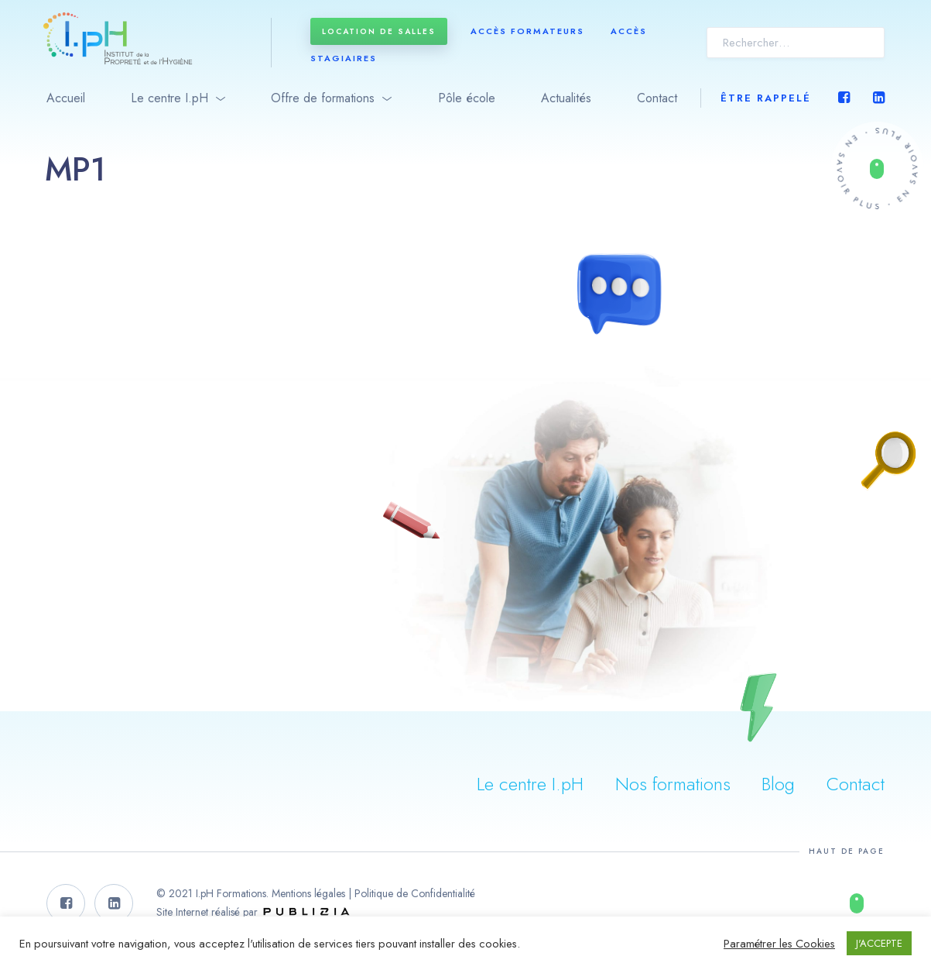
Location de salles (379, 31)
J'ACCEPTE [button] (879, 943)
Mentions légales (308, 893)
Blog (778, 783)
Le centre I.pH (169, 98)
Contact (657, 98)
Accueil (65, 98)
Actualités (566, 98)
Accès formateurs (527, 31)
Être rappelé (765, 98)
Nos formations (673, 783)
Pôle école (466, 98)
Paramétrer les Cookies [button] (779, 944)
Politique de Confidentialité (414, 893)
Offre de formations (323, 98)
